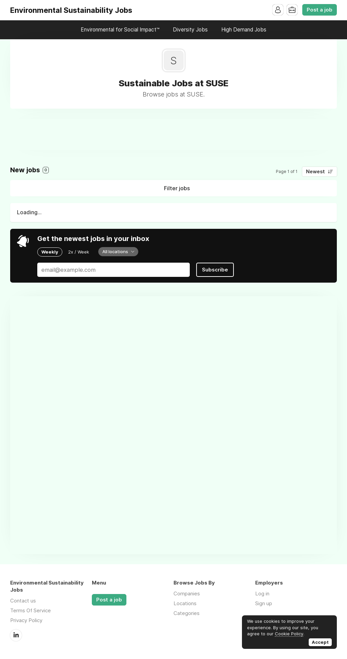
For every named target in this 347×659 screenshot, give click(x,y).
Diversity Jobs (190, 29)
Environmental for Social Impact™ (120, 29)
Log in (262, 593)
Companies (187, 593)
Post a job (319, 10)
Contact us (23, 600)
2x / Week (78, 252)
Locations (185, 603)
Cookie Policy (289, 633)
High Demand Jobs (243, 29)
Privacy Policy (26, 620)
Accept (320, 642)
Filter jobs (177, 188)
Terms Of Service (30, 610)
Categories (187, 613)
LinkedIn (16, 635)
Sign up (263, 603)
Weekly (49, 252)
